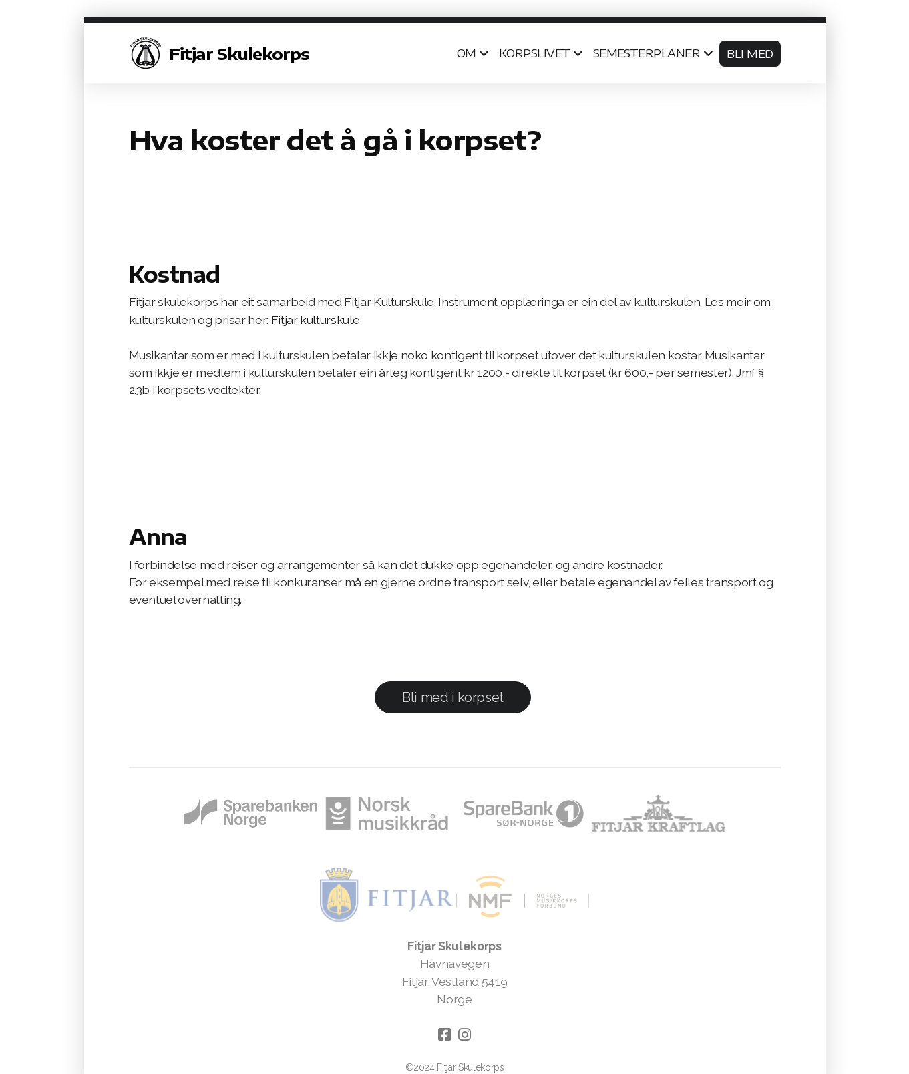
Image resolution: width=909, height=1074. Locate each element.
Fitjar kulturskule (315, 320)
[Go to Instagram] (465, 1035)
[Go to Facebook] (445, 1035)
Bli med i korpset (453, 697)
